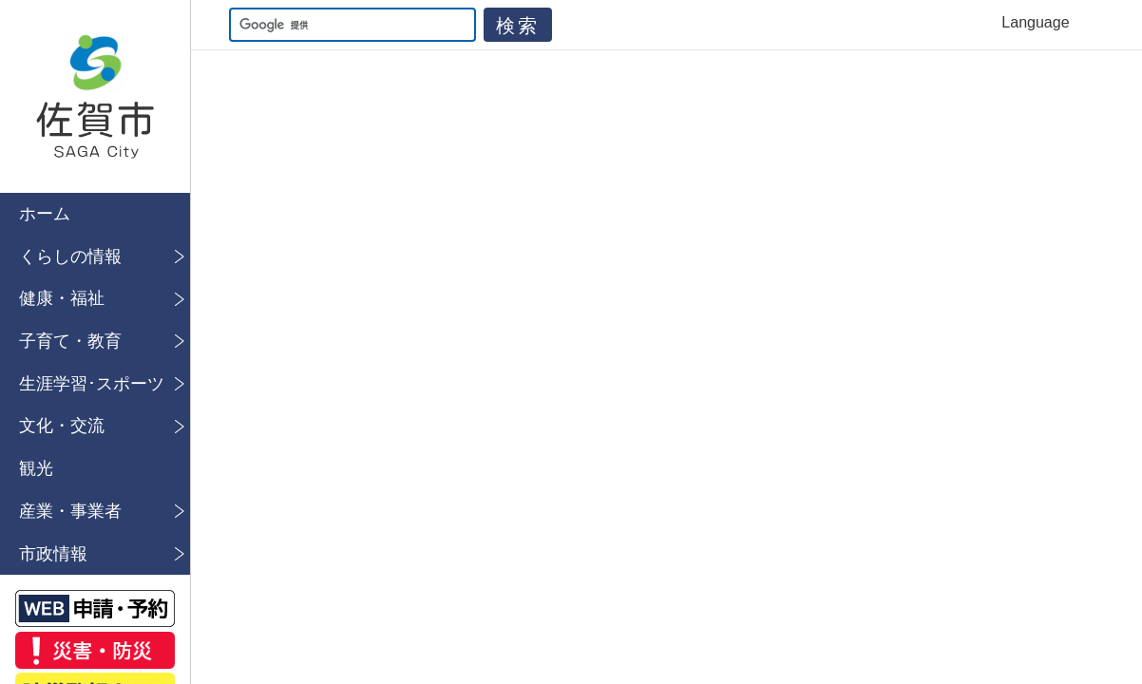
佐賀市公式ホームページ (95, 96)
